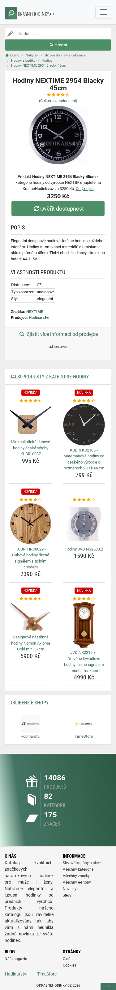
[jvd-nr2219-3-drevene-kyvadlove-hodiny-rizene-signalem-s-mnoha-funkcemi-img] (84, 625)
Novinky (69, 889)
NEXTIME (34, 311)
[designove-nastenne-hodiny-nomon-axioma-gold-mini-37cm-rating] (31, 599)
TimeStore (47, 973)
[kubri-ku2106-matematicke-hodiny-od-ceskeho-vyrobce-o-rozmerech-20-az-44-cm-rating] (84, 401)
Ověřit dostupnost (58, 208)
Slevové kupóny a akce (82, 863)
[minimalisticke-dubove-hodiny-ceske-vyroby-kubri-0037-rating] (31, 401)
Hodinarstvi (39, 317)
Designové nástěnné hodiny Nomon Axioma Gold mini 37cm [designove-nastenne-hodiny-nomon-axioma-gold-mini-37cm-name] (30, 643)
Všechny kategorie (78, 869)
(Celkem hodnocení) (58, 100)
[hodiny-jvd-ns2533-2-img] (84, 524)
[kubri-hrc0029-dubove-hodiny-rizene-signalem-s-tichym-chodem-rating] (31, 500)
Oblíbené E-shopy (29, 703)
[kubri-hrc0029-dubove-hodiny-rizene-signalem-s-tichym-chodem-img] (31, 524)
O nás (67, 959)
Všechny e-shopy (77, 882)
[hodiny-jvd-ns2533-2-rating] (84, 500)
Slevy (67, 895)
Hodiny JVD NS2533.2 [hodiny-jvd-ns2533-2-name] (84, 549)
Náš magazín (16, 959)
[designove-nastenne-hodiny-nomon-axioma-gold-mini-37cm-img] (31, 617)
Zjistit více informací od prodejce (57, 344)
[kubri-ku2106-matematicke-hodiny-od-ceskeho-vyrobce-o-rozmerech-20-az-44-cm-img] (84, 425)
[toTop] (108, 986)
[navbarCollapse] (103, 12)
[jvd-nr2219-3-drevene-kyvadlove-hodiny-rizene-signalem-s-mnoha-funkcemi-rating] (84, 599)
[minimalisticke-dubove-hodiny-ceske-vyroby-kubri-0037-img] (31, 420)
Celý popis (85, 188)
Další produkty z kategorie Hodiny (49, 377)
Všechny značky (76, 876)
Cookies (69, 965)
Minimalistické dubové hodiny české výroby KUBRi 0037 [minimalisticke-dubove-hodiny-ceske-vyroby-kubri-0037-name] (30, 447)
